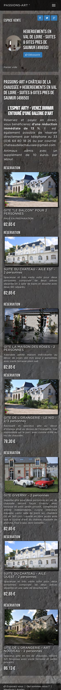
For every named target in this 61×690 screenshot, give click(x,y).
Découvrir (32, 54)
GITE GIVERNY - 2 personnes (26, 495)
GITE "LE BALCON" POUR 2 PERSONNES (25, 212)
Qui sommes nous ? (38, 686)
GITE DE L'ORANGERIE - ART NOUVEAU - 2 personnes (27, 649)
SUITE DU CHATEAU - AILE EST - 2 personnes (29, 270)
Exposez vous (13, 686)
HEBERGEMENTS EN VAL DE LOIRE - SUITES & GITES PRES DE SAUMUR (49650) (30, 93)
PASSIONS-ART (14, 82)
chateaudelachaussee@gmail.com (29, 145)
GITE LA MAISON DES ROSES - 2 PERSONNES (29, 348)
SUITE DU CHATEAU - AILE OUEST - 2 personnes (25, 575)
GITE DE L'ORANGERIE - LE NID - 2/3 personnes (30, 419)
